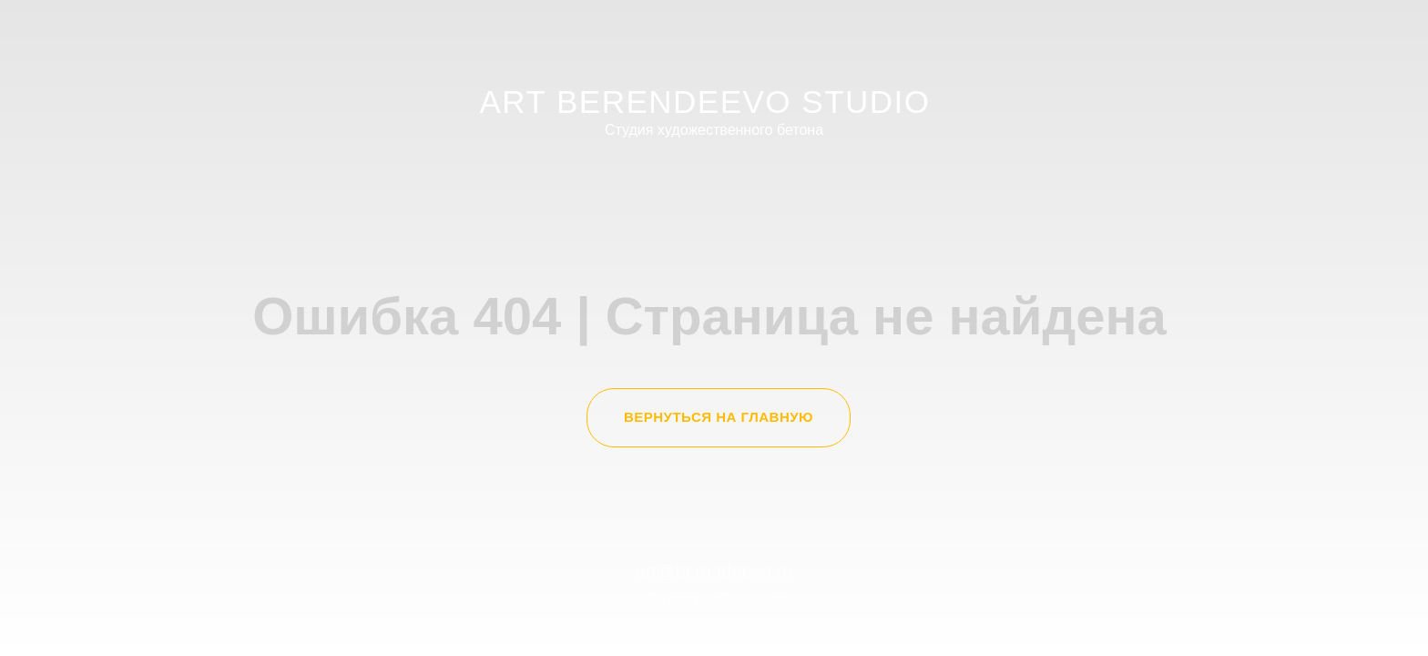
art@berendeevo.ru (714, 571)
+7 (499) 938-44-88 (714, 599)
